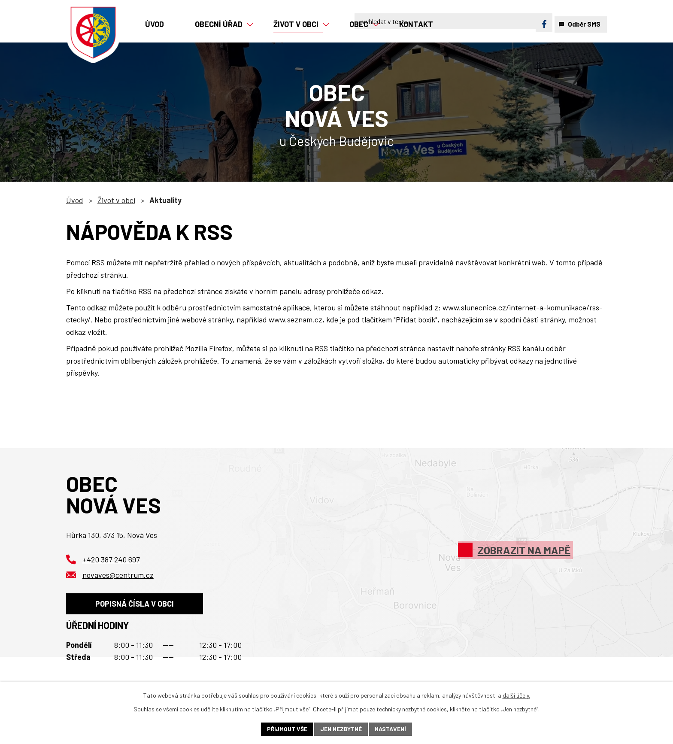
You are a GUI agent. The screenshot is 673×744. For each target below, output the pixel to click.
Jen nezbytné (340, 728)
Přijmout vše (285, 728)
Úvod (74, 200)
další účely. (516, 694)
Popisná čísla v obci (135, 605)
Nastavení (392, 728)
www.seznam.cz (295, 319)
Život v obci (116, 200)
